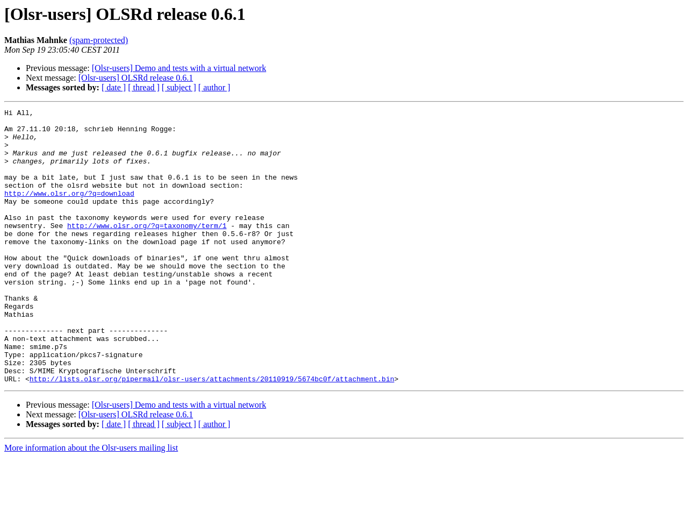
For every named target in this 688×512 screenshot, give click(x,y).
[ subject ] (179, 87)
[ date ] (114, 87)
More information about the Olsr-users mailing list (91, 502)
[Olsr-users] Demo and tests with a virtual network (179, 68)
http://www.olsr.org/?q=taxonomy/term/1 (146, 249)
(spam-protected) (98, 40)
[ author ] (214, 87)
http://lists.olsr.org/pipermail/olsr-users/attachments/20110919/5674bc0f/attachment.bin (212, 433)
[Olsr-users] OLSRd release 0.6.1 (135, 77)
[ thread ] (144, 87)
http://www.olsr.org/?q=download (69, 211)
